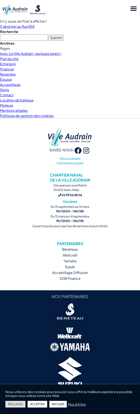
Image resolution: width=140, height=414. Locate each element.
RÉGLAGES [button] (15, 404)
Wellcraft (70, 259)
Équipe (6, 79)
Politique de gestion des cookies (27, 115)
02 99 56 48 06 (70, 199)
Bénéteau (70, 253)
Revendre (8, 74)
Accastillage (10, 84)
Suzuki (70, 271)
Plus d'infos (77, 404)
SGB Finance (70, 282)
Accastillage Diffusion (70, 276)
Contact (7, 95)
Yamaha (70, 265)
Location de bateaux (17, 100)
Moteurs (6, 105)
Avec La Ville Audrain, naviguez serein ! (30, 53)
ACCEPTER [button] (37, 404)
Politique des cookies (70, 167)
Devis (4, 89)
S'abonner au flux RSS (17, 26)
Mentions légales (14, 110)
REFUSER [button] (58, 404)
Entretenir (8, 64)
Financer (7, 69)
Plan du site (9, 58)
